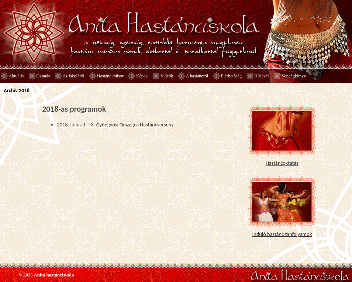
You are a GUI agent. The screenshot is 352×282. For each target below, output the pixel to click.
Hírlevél (261, 76)
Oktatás (43, 76)
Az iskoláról (73, 76)
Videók (167, 76)
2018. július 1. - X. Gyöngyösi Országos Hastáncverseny (115, 124)
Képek (142, 76)
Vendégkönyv (294, 76)
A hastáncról (197, 76)
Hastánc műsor (110, 76)
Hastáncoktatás (282, 163)
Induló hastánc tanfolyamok (282, 234)
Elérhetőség (231, 76)
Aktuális (16, 76)
